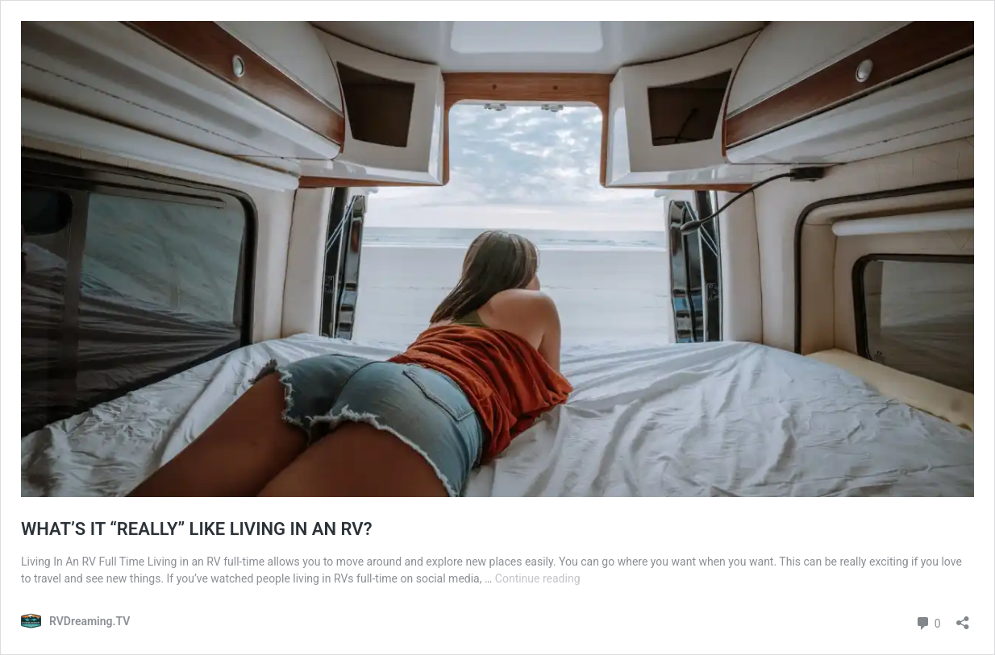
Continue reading (538, 578)
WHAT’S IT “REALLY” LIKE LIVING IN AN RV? (196, 529)
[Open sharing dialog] (962, 617)
